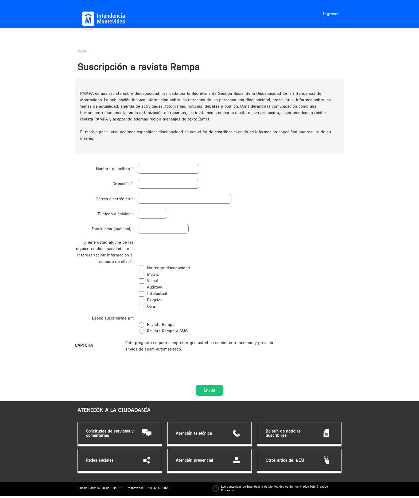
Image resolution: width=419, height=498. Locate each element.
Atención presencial (194, 460)
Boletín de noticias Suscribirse (283, 433)
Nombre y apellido (114, 168)
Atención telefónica (194, 433)
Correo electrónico (114, 198)
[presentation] (166, 362)
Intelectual (157, 293)
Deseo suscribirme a (112, 318)
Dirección (122, 183)
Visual (152, 280)
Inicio (81, 51)
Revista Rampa (160, 324)
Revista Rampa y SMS (167, 330)
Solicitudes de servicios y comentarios (110, 433)
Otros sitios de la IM (285, 460)
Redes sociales (100, 460)
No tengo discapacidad (168, 267)
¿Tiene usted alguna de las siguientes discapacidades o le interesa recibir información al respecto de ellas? (105, 252)
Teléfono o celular (115, 213)
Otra (151, 306)
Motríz (153, 274)
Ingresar (331, 13)
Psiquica (154, 299)
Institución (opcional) (112, 228)
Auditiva (154, 287)
